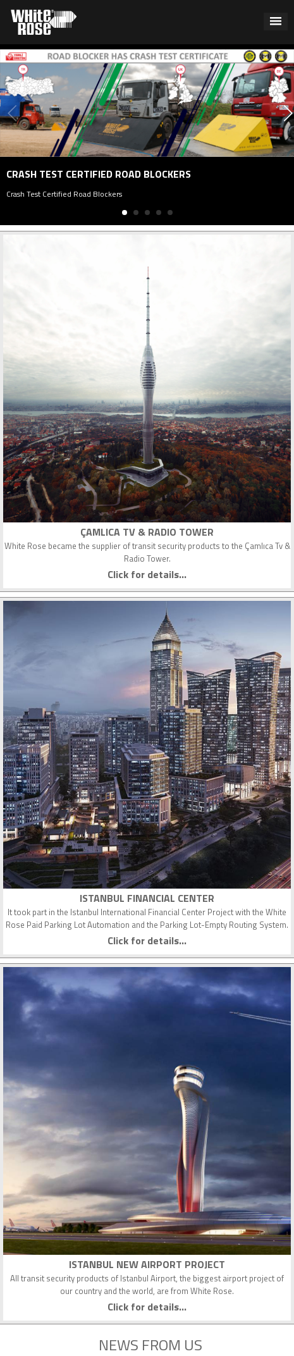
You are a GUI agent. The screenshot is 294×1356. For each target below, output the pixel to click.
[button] (276, 21)
